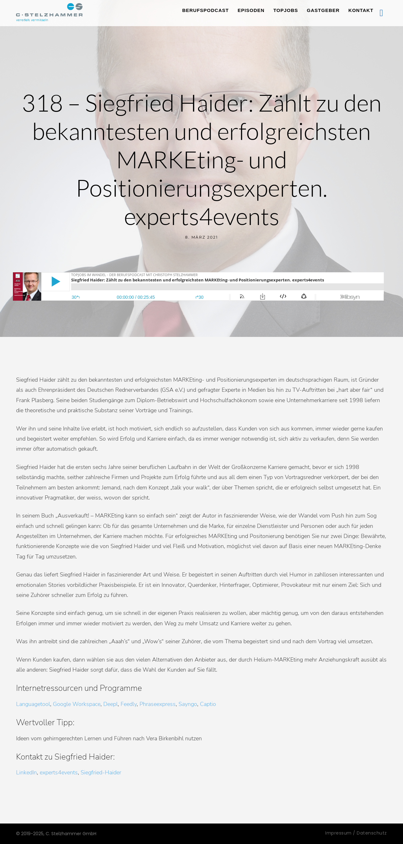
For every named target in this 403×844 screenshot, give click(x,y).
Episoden (251, 10)
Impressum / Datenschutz (356, 833)
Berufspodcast (205, 10)
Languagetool (33, 704)
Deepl (110, 704)
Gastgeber (323, 10)
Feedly (129, 704)
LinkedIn (26, 772)
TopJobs (285, 10)
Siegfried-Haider (101, 772)
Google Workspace (76, 704)
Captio (208, 704)
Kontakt (361, 10)
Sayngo (188, 704)
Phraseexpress (157, 704)
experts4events (59, 772)
